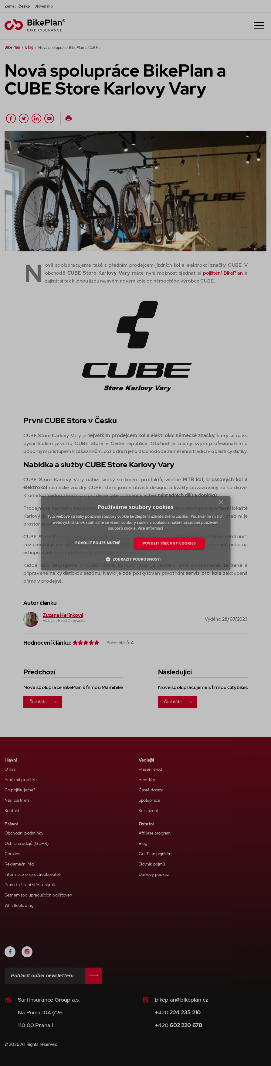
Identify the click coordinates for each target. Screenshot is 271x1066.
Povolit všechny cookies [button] (169, 543)
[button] (135, 559)
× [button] (221, 503)
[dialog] (135, 533)
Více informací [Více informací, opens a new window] (150, 528)
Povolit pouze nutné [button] (97, 543)
